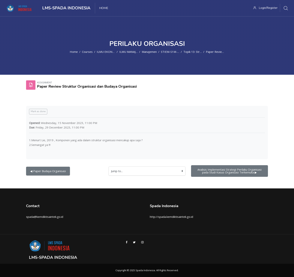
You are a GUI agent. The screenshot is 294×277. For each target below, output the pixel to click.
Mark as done (38, 111)
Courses (87, 52)
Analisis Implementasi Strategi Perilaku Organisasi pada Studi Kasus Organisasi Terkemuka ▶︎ (229, 171)
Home (74, 52)
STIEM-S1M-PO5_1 (173, 52)
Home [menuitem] (103, 8)
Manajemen (149, 52)
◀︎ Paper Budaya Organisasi (48, 171)
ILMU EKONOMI (107, 52)
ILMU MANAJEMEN (131, 52)
